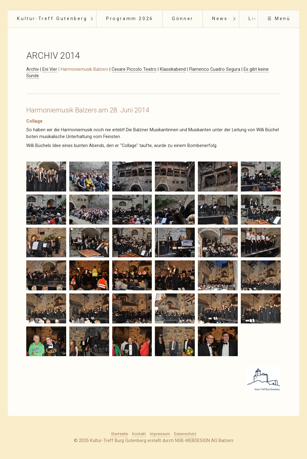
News (220, 18)
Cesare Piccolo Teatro (134, 69)
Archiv (32, 69)
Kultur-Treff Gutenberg (52, 18)
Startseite (119, 434)
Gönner (183, 18)
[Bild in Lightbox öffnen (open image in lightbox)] (46, 177)
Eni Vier (49, 69)
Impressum (160, 434)
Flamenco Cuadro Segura (214, 69)
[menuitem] (52, 18)
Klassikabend (173, 69)
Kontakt (139, 434)
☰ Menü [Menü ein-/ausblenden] (279, 18)
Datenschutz (185, 434)
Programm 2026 (129, 18)
